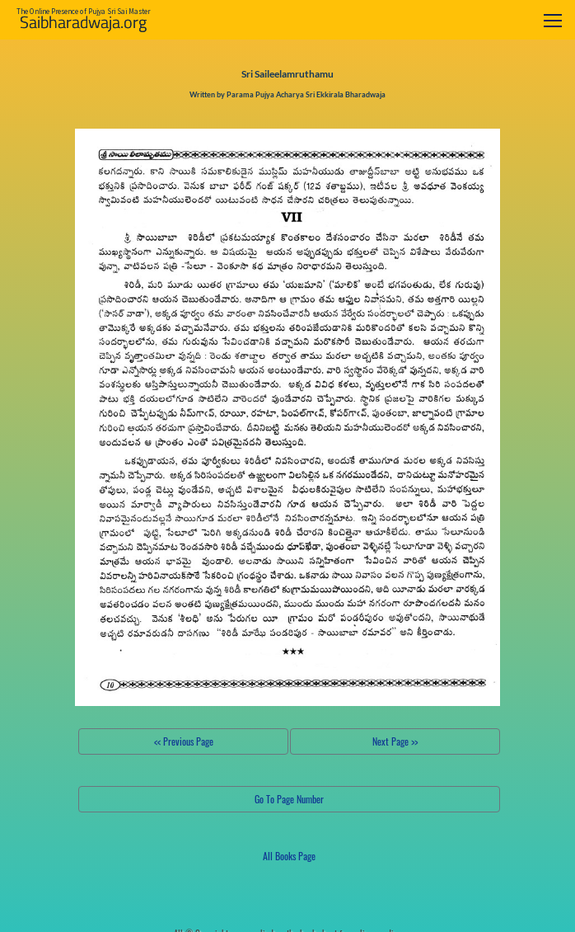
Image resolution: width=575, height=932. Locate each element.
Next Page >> (395, 741)
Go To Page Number (289, 799)
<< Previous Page (183, 741)
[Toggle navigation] (553, 20)
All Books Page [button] (289, 856)
